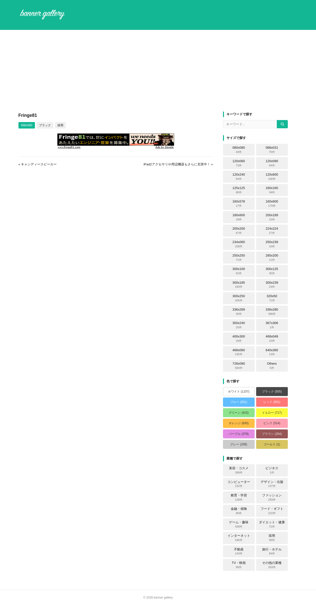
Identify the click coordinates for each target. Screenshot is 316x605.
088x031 (272, 150)
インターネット (238, 538)
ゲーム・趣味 (238, 524)
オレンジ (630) (238, 423)
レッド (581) (271, 402)
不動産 (239, 551)
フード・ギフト (272, 511)
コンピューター (238, 484)
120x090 (272, 163)
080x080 (238, 150)
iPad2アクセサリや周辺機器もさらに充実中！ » (178, 164)
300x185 (238, 285)
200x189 (272, 217)
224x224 (272, 231)
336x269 (238, 312)
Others (272, 366)
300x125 (272, 271)
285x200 (272, 258)
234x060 (238, 244)
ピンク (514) (271, 423)
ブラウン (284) (272, 434)
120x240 (238, 177)
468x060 (26, 125)
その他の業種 (272, 565)
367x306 (272, 325)
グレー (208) (238, 444)
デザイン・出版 (272, 484)
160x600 (272, 203)
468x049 (272, 338)
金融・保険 (239, 511)
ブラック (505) (272, 391)
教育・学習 (239, 497)
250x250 (238, 258)
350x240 (238, 325)
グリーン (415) (238, 412)
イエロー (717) (272, 412)
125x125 (238, 190)
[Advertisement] (158, 71)
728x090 (238, 366)
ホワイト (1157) (238, 391)
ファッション (272, 497)
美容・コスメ (238, 470)
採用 (60, 125)
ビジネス (271, 470)
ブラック (45, 125)
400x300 (238, 338)
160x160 (272, 190)
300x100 (238, 271)
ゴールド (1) (272, 444)
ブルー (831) (238, 402)
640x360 (272, 352)
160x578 (238, 203)
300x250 (238, 298)
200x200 (238, 231)
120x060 (238, 163)
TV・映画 (239, 565)
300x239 (272, 285)
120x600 (272, 177)
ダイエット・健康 (272, 524)
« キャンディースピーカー (37, 164)
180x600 (238, 217)
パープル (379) (238, 434)
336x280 (272, 312)
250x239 (272, 244)
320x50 (272, 298)
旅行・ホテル (272, 551)
